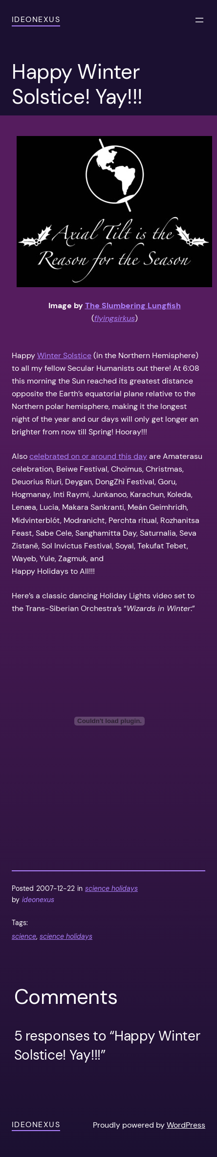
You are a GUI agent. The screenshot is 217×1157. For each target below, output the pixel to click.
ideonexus (36, 19)
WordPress (186, 1125)
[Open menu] (199, 20)
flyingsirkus (114, 318)
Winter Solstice (64, 355)
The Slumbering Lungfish (133, 305)
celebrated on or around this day (88, 456)
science (24, 936)
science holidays (111, 888)
